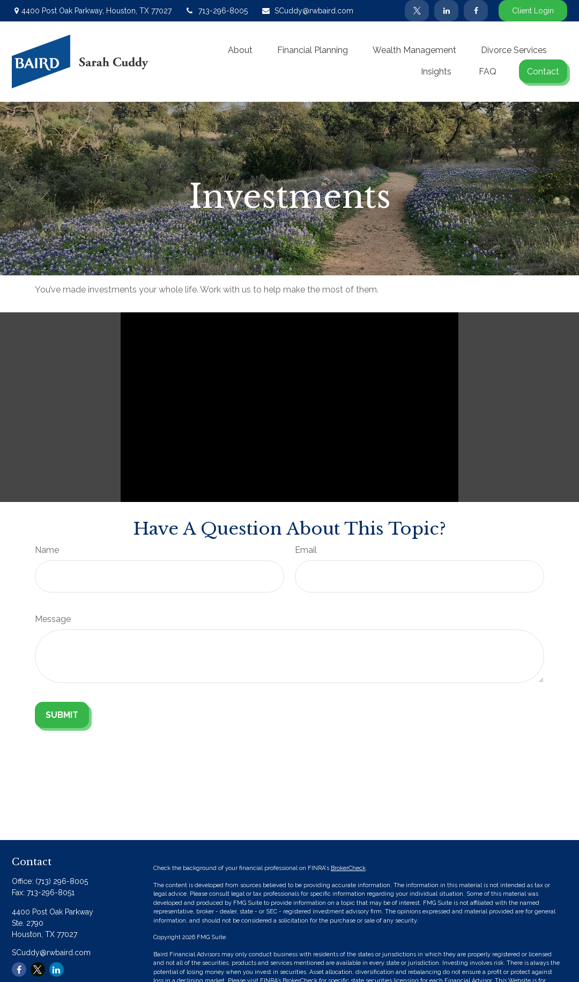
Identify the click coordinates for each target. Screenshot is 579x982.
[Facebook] (476, 10)
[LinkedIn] (446, 10)
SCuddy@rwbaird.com (307, 10)
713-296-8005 (216, 10)
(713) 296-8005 (61, 881)
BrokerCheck (348, 868)
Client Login (533, 10)
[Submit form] (62, 715)
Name (47, 550)
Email (306, 550)
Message (53, 619)
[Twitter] (417, 10)
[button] (240, 49)
